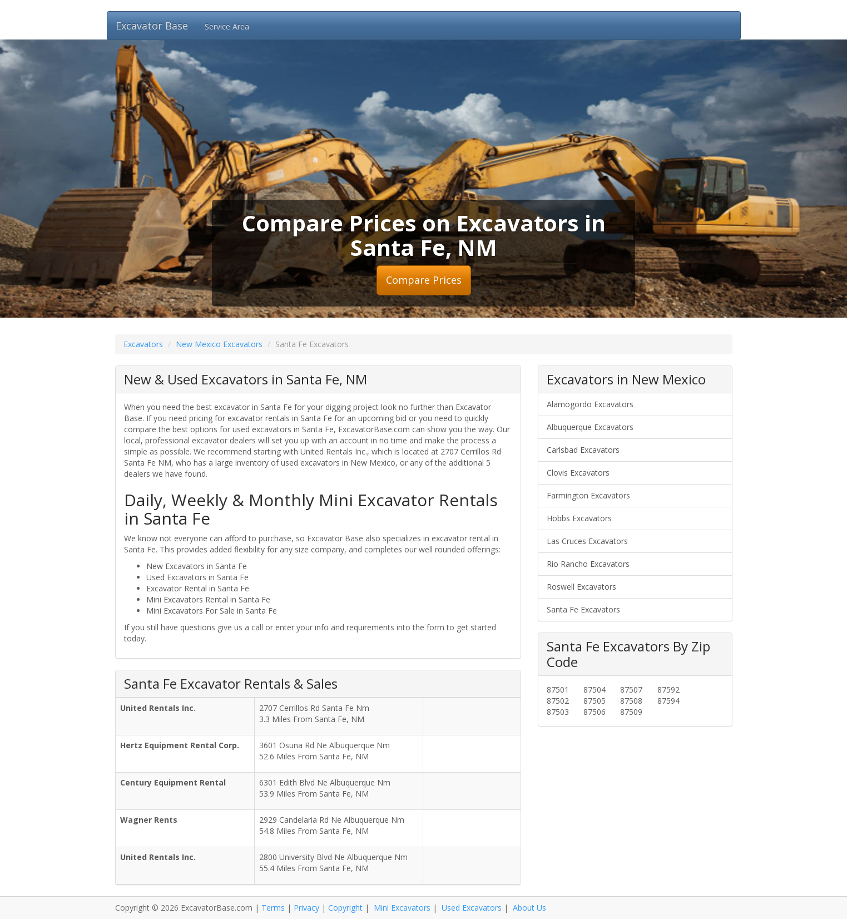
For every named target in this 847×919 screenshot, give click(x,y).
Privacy (306, 907)
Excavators (143, 344)
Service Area (227, 26)
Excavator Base (152, 25)
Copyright (345, 907)
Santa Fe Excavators (583, 609)
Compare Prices (424, 279)
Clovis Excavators (578, 472)
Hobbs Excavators (579, 518)
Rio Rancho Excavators (588, 564)
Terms (273, 907)
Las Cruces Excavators (587, 541)
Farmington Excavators (588, 495)
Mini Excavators (402, 907)
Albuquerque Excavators (590, 427)
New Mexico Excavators (219, 344)
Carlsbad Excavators (583, 449)
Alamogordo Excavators (590, 404)
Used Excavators (472, 907)
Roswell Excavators (581, 586)
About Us (529, 907)
